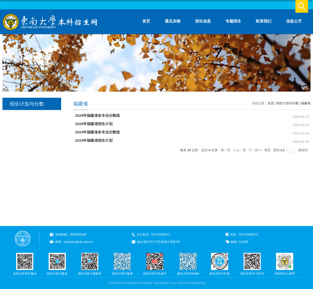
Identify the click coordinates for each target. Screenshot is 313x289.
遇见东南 (172, 21)
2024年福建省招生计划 (93, 140)
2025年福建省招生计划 (93, 124)
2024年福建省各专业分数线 (97, 132)
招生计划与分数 (287, 103)
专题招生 (233, 21)
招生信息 (203, 21)
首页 (146, 21)
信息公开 (294, 21)
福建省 (306, 103)
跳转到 (303, 150)
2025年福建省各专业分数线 (97, 115)
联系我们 (263, 21)
